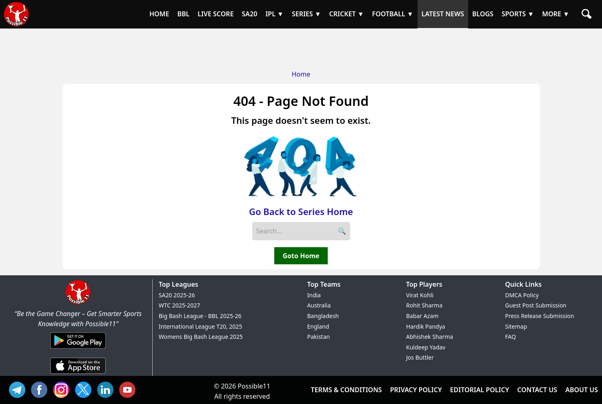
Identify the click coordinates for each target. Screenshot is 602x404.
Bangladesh (323, 316)
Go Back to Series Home (301, 211)
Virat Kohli (419, 295)
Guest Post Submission (535, 305)
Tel (19, 389)
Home (301, 74)
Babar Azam (422, 316)
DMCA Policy (522, 295)
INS (63, 389)
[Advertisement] (301, 47)
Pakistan (318, 336)
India (314, 295)
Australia (319, 305)
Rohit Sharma (424, 305)
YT (129, 389)
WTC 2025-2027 (179, 305)
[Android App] (77, 349)
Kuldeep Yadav (425, 347)
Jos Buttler (420, 357)
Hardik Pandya (425, 326)
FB (41, 389)
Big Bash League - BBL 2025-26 (200, 316)
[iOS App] (77, 374)
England (318, 326)
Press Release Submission (539, 316)
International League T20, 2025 (200, 326)
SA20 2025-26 (177, 295)
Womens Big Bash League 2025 (201, 336)
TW (85, 389)
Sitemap (516, 326)
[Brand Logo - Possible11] (78, 303)
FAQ (510, 336)
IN (107, 389)
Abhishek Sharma (429, 336)
